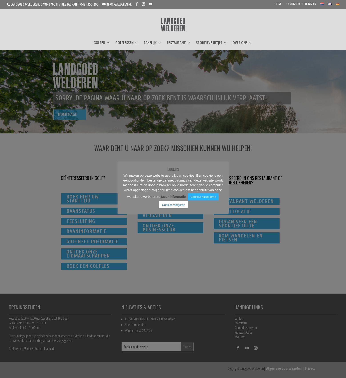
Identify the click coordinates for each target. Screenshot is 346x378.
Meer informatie (173, 196)
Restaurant (176, 43)
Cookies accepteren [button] (203, 196)
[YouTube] (150, 4)
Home (278, 4)
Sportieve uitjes (209, 43)
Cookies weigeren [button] (173, 204)
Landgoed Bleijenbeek (301, 4)
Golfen (99, 43)
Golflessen (124, 43)
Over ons (240, 43)
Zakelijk (150, 43)
